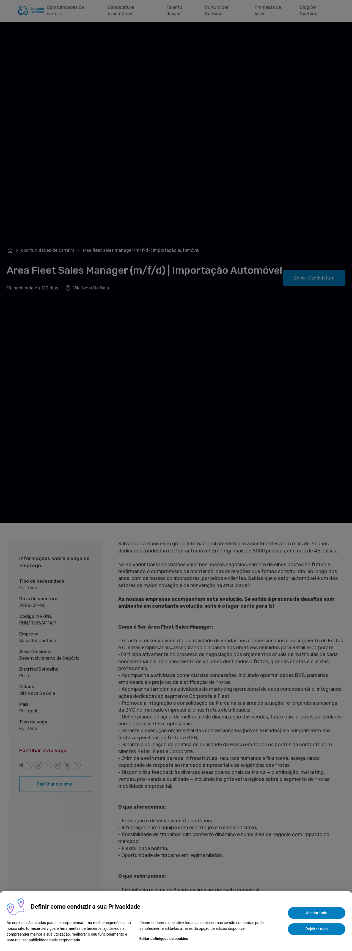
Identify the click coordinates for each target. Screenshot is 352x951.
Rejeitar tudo (317, 929)
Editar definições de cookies (163, 938)
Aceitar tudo (316, 913)
